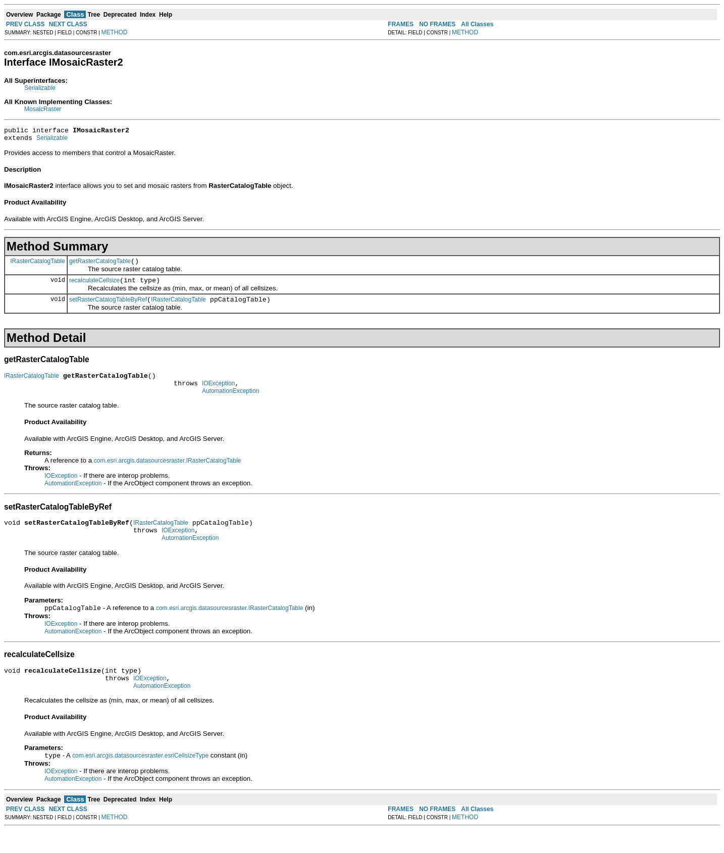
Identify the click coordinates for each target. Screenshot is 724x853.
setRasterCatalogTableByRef (108, 307)
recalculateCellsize (94, 286)
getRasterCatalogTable (100, 265)
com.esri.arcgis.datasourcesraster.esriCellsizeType (140, 778)
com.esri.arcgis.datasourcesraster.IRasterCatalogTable (167, 472)
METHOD (114, 32)
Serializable (40, 87)
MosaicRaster (42, 109)
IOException (218, 393)
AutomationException (230, 403)
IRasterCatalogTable (37, 265)
